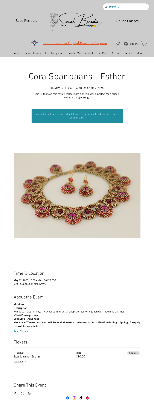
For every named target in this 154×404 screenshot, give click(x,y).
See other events (77, 117)
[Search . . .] (126, 6)
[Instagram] (74, 398)
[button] (144, 43)
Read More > (21, 331)
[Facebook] (68, 398)
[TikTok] (81, 398)
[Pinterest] (87, 398)
